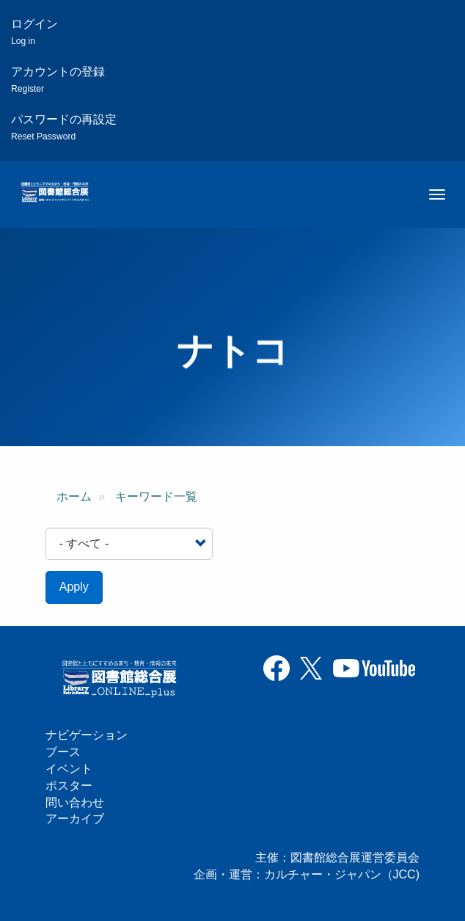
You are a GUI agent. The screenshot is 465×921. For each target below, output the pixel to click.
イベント (68, 768)
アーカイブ (74, 818)
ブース (63, 752)
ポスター (68, 785)
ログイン (34, 32)
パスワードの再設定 (64, 127)
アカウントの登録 (58, 79)
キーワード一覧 (156, 496)
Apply (74, 586)
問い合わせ (74, 802)
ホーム (74, 496)
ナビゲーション (86, 735)
